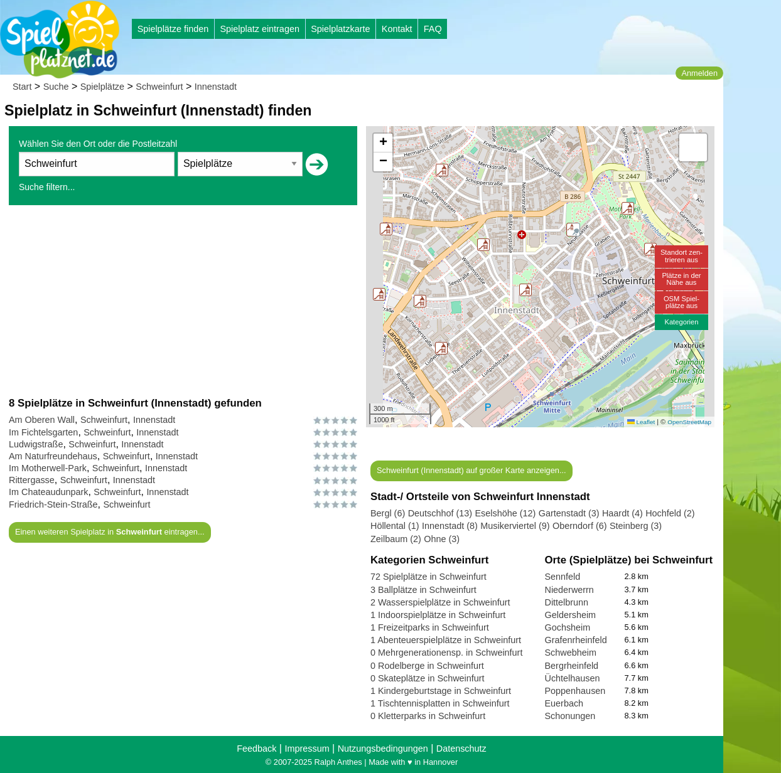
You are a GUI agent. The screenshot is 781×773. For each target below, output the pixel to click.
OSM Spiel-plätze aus (681, 302)
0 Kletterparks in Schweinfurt (427, 716)
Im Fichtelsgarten (43, 432)
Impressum (306, 749)
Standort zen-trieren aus (681, 255)
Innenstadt (216, 87)
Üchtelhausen (572, 678)
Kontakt (397, 29)
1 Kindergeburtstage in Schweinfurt (440, 691)
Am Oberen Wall (42, 420)
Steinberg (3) (636, 526)
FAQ (433, 29)
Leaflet (641, 421)
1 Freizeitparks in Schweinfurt (429, 627)
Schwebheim (570, 653)
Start (22, 87)
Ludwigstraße (36, 444)
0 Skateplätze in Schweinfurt (427, 678)
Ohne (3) (442, 539)
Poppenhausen (575, 691)
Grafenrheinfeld (576, 640)
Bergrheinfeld (572, 666)
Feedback (256, 749)
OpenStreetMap (689, 421)
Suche (56, 87)
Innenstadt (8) (450, 526)
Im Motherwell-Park (48, 468)
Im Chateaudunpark (48, 492)
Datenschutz (461, 749)
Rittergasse (32, 480)
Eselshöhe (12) (505, 513)
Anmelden (699, 73)
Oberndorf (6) (579, 526)
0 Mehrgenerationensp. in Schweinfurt (446, 653)
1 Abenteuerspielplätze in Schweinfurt (445, 640)
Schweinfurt (159, 87)
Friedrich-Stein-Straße (53, 504)
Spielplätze (102, 87)
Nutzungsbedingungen (383, 749)
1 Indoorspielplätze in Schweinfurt (437, 615)
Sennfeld (563, 577)
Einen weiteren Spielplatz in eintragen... (110, 531)
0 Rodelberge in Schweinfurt (427, 666)
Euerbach (564, 703)
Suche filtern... (47, 187)
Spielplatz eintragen (259, 29)
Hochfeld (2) (669, 513)
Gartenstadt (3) (569, 513)
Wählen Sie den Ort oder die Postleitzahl (98, 144)
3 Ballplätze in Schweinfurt (423, 590)
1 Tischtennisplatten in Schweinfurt (440, 703)
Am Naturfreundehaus (53, 456)
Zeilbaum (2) (395, 539)
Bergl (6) (387, 513)
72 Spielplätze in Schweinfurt (428, 577)
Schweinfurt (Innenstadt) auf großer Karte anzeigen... (471, 470)
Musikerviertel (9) (514, 526)
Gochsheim (568, 627)
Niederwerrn (569, 590)
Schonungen (570, 716)
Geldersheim (570, 615)
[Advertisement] (183, 300)
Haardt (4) (622, 513)
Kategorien (681, 322)
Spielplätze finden (173, 29)
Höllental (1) (394, 526)
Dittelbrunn (567, 602)
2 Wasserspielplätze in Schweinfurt (440, 602)
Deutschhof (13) (440, 513)
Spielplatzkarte (340, 29)
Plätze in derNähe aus (681, 279)
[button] (379, 294)
